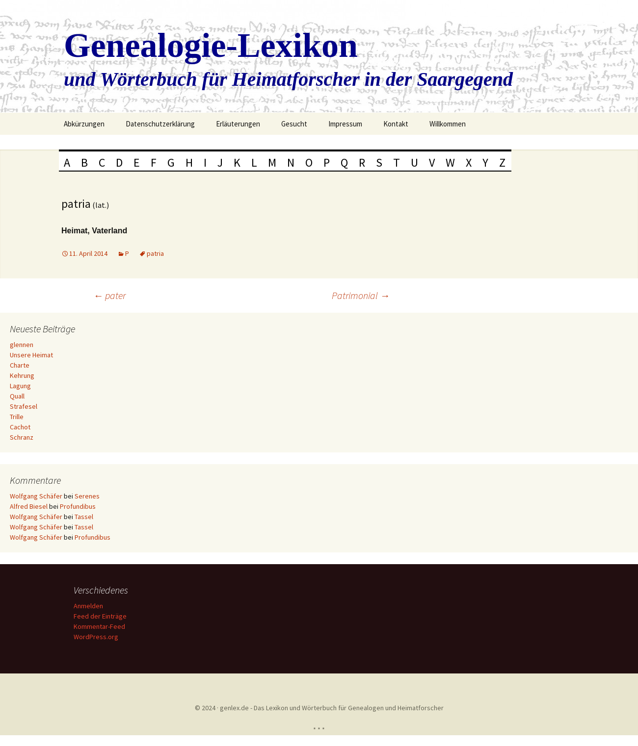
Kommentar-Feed (101, 626)
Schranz (21, 437)
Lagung (20, 385)
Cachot (20, 427)
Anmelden (90, 605)
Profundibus (78, 506)
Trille (17, 416)
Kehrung (22, 375)
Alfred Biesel (29, 506)
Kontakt (395, 123)
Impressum (345, 123)
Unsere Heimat (31, 354)
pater (109, 295)
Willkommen (447, 123)
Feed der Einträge (101, 616)
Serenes (87, 496)
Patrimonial (361, 295)
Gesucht (294, 123)
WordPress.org (97, 636)
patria (155, 253)
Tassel (84, 516)
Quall (17, 396)
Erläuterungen (238, 123)
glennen (21, 344)
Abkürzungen (84, 123)
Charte (19, 365)
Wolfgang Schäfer (36, 496)
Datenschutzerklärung (160, 123)
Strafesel (23, 406)
